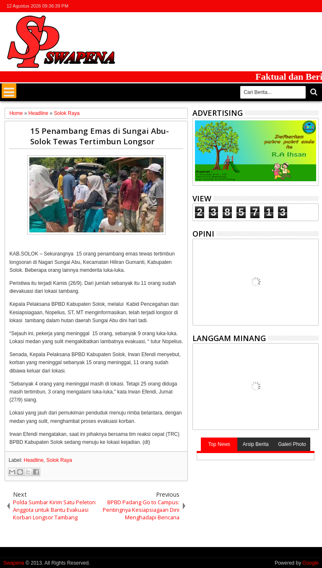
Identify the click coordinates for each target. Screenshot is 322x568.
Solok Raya (59, 460)
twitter (269, 6)
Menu (9, 90)
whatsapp (313, 6)
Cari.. (313, 92)
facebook (280, 6)
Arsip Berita (256, 444)
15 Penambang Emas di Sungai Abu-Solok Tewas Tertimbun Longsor (99, 135)
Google (311, 563)
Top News (219, 444)
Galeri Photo (292, 444)
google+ (291, 6)
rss (302, 6)
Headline (33, 460)
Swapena (13, 563)
